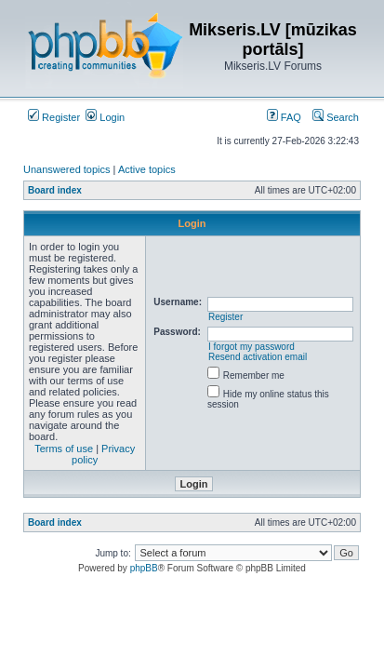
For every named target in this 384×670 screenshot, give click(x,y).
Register (54, 117)
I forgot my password (251, 347)
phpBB (144, 568)
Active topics (147, 169)
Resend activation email (257, 357)
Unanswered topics (67, 169)
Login (105, 117)
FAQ (284, 117)
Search (335, 117)
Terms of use (63, 448)
